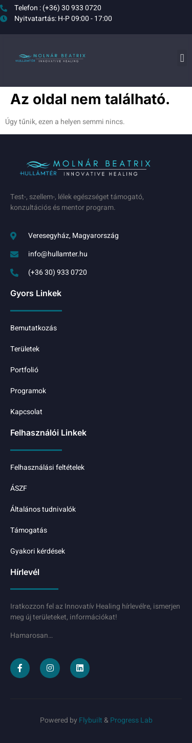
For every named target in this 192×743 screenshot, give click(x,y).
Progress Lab (131, 720)
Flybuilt (91, 720)
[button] (182, 58)
